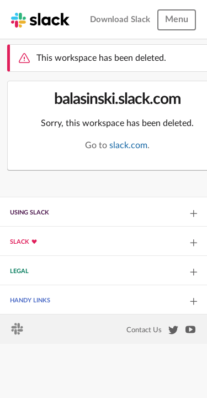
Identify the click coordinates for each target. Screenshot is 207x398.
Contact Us (144, 330)
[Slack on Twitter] (173, 332)
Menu (176, 19)
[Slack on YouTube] (190, 332)
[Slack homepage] (40, 19)
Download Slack (120, 19)
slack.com (128, 145)
